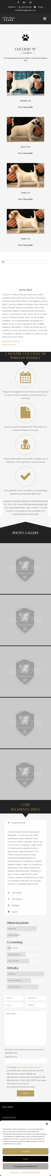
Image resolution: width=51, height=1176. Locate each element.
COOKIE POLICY (9, 1118)
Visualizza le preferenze (25, 1166)
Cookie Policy (15, 1172)
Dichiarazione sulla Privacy (31, 1172)
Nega (25, 1159)
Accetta (25, 1151)
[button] (47, 1123)
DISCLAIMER (7, 1107)
